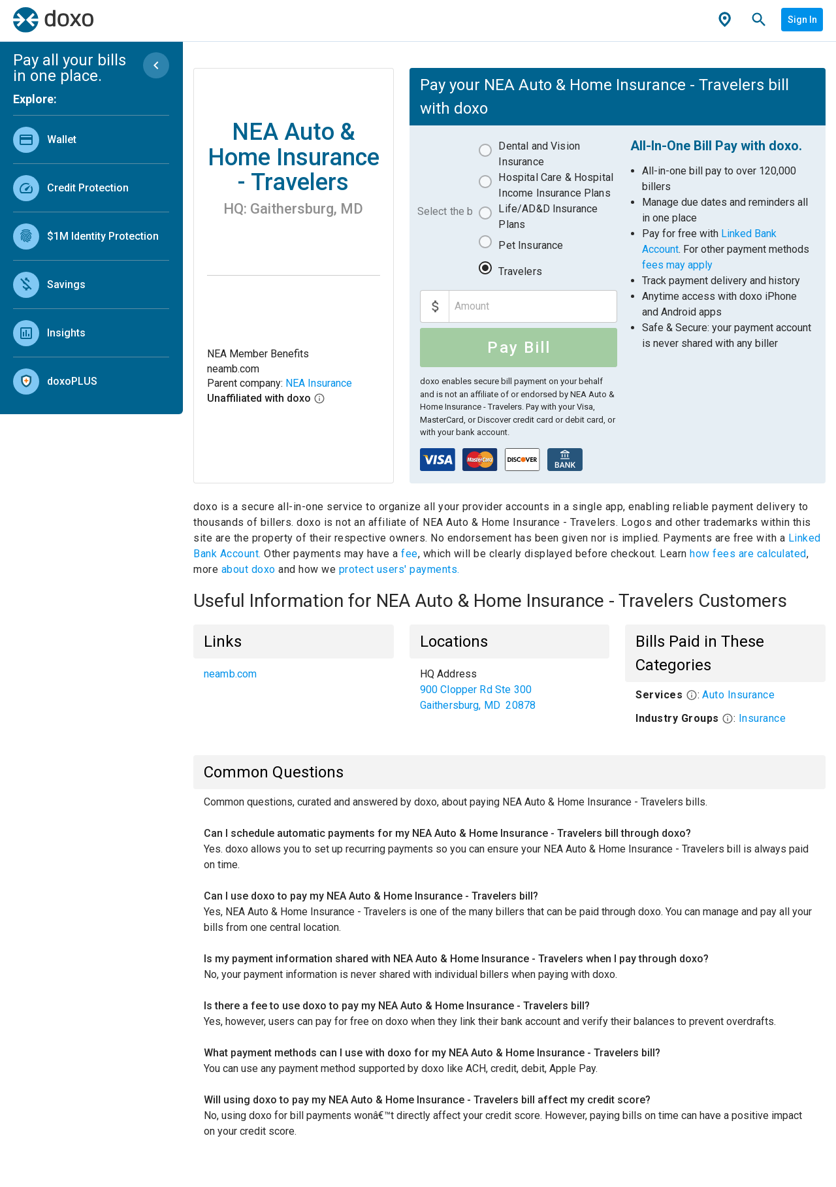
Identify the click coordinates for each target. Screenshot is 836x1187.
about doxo (248, 569)
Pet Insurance (530, 245)
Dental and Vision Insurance (539, 154)
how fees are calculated (748, 553)
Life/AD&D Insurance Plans (548, 217)
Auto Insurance (738, 695)
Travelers (519, 271)
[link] (91, 139)
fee (409, 553)
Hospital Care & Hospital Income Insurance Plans (555, 185)
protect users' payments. (399, 569)
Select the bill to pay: (445, 211)
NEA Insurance (318, 383)
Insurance (762, 718)
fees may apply (677, 265)
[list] (91, 257)
